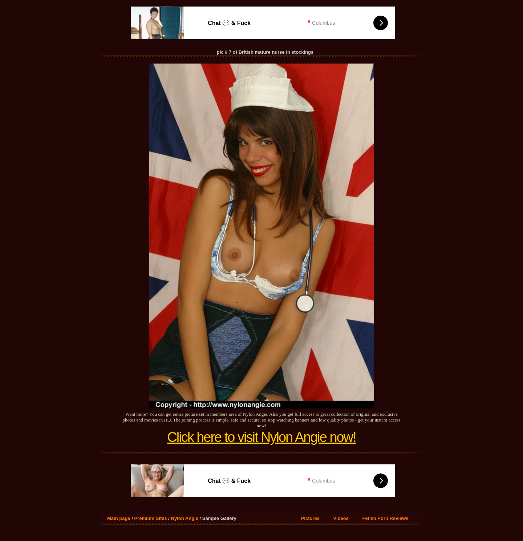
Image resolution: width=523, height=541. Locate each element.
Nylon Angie (184, 518)
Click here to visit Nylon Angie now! (261, 437)
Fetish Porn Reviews (385, 518)
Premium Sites (150, 518)
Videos (341, 518)
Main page (118, 518)
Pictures (310, 518)
